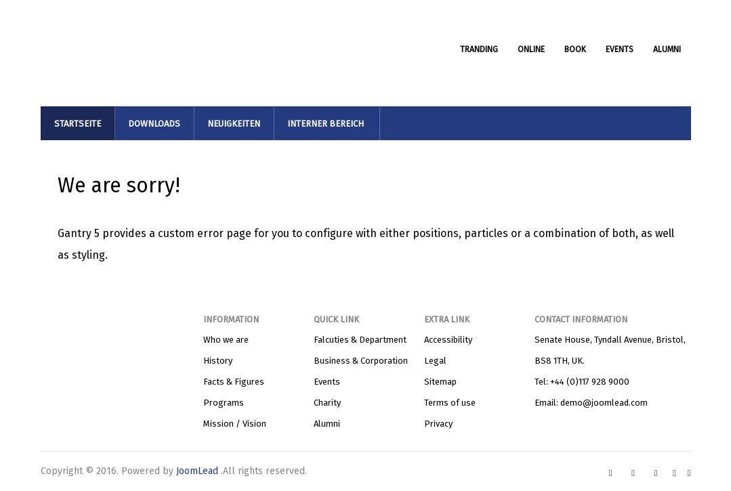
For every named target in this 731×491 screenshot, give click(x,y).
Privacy (438, 424)
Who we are (226, 340)
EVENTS (619, 49)
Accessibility (448, 340)
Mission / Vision (234, 424)
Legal (435, 361)
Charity (327, 403)
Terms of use (450, 403)
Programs (223, 403)
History (217, 361)
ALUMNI (667, 49)
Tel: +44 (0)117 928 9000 (582, 382)
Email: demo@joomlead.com (591, 403)
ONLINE (531, 49)
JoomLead (198, 471)
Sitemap (440, 382)
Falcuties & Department (360, 340)
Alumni (327, 424)
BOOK (575, 49)
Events (327, 382)
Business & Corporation (361, 361)
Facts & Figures (233, 382)
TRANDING (479, 49)
